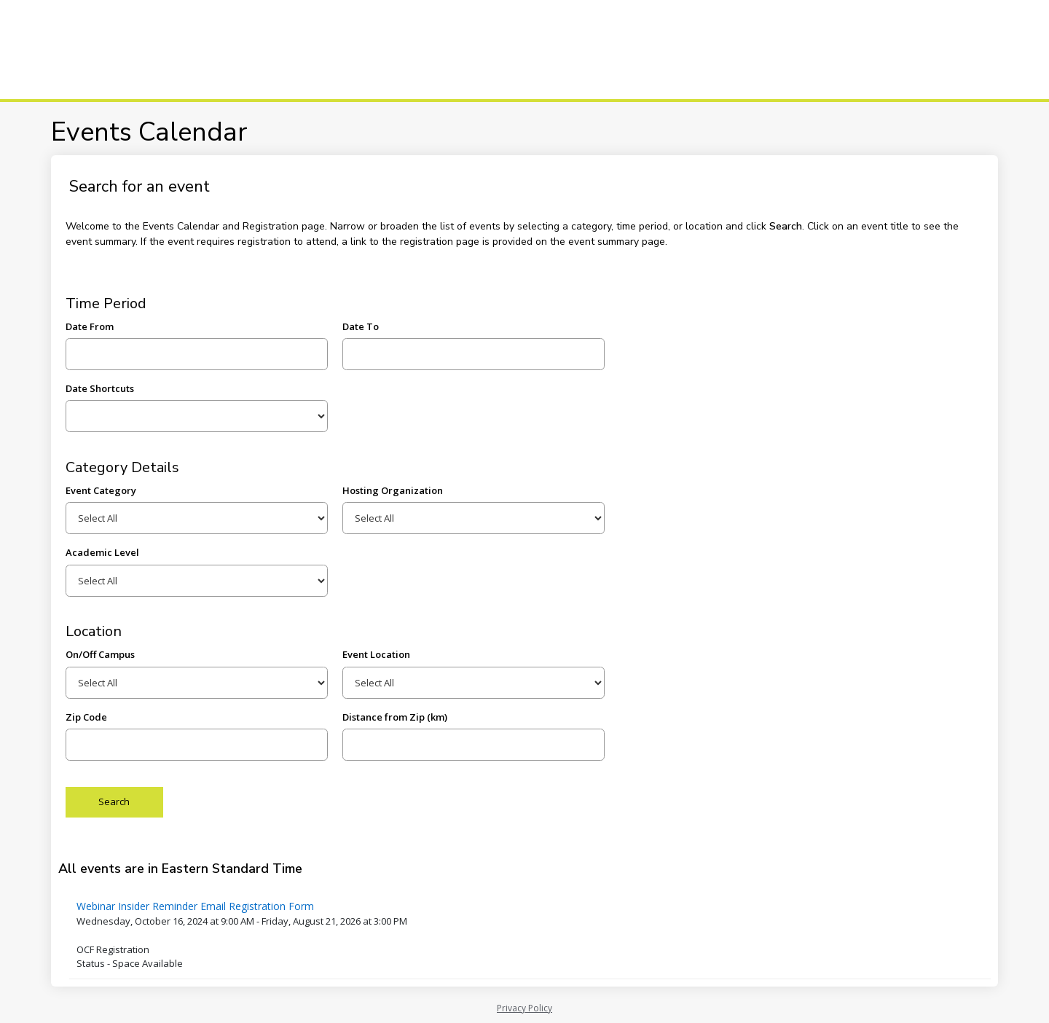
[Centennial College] (116, 49)
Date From (90, 326)
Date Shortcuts (100, 388)
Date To (360, 326)
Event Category (101, 490)
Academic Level (102, 552)
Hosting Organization (392, 490)
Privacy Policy (524, 1008)
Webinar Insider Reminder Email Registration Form (195, 906)
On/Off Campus (100, 654)
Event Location (376, 654)
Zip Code (86, 717)
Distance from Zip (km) (394, 717)
